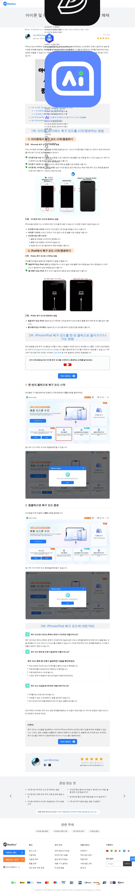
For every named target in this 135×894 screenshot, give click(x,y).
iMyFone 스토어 (12, 859)
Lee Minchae (39, 35)
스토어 (49, 177)
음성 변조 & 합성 (61, 859)
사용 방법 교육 (86, 863)
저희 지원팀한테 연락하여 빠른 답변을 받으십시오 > (77, 812)
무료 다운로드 (67, 376)
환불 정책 (32, 863)
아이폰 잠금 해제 (42, 831)
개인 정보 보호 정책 (36, 868)
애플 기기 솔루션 (61, 863)
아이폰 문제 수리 (36, 29)
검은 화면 (57, 352)
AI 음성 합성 (94, 831)
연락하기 (83, 851)
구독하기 (127, 864)
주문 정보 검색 (86, 855)
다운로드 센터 (11, 852)
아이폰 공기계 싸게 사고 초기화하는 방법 (43, 789)
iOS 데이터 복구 (78, 831)
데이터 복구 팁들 (61, 855)
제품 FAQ (84, 859)
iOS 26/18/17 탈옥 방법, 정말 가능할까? (85, 801)
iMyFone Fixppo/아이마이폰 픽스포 (42, 349)
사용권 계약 (33, 859)
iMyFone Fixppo (47, 643)
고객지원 (48, 134)
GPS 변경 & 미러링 (62, 851)
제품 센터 (48, 129)
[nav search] (58, 131)
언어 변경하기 (11, 867)
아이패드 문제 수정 (60, 831)
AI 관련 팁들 (59, 868)
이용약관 (32, 855)
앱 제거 (83, 868)
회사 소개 (32, 851)
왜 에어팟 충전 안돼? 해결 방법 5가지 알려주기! (88, 797)
